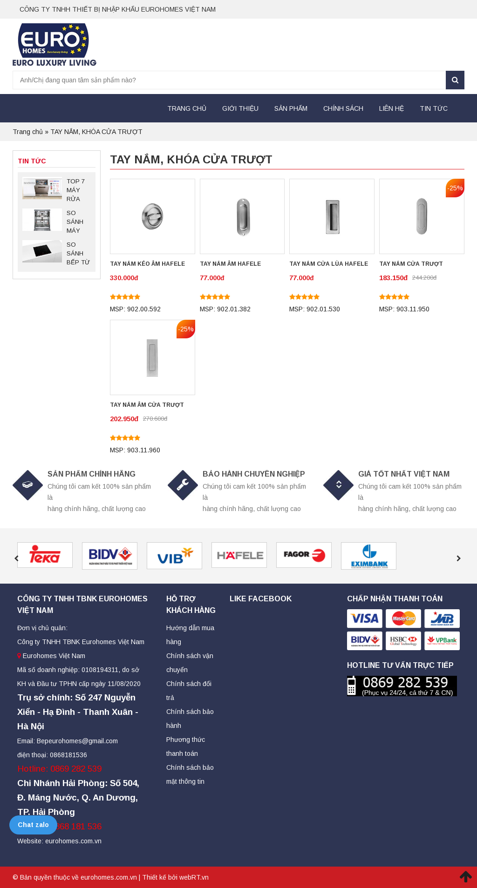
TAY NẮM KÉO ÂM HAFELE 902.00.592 (147, 265)
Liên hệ (391, 108)
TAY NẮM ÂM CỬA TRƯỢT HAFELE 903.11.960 (147, 406)
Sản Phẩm (290, 108)
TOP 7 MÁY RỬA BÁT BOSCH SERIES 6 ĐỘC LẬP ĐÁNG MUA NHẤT (78, 191)
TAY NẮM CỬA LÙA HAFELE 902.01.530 (328, 265)
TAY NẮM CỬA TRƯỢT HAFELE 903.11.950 (411, 265)
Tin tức (434, 108)
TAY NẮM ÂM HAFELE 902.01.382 (230, 265)
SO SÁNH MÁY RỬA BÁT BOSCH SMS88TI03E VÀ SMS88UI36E (79, 222)
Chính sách (343, 108)
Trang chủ (186, 108)
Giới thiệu (240, 108)
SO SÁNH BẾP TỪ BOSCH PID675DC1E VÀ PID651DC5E (78, 254)
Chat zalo (33, 824)
